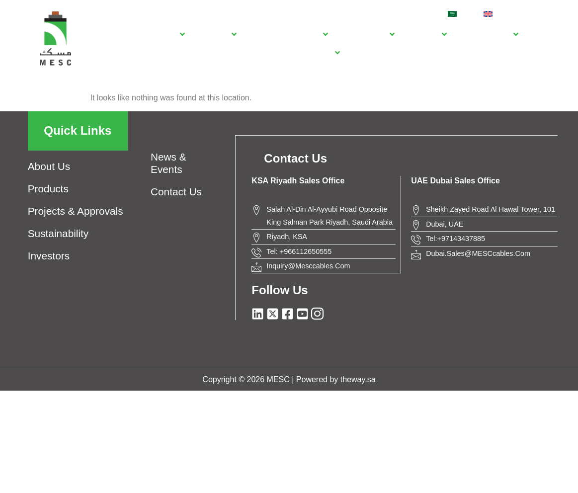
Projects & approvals (75, 211)
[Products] (218, 34)
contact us (176, 191)
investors (49, 255)
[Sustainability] (368, 34)
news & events (168, 163)
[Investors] (428, 34)
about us (49, 166)
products (48, 188)
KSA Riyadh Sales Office (297, 180)
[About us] (166, 34)
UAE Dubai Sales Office (455, 180)
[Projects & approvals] (289, 34)
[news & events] (489, 34)
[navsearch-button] (536, 12)
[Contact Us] (318, 52)
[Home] (125, 34)
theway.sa (358, 378)
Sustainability (58, 233)
